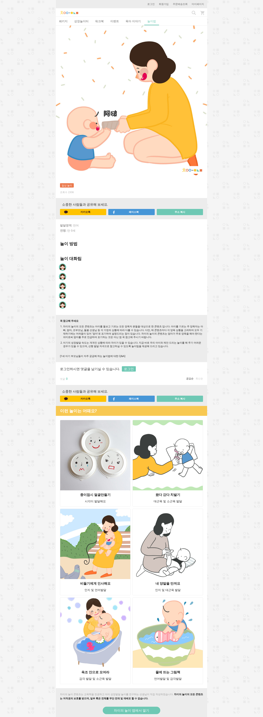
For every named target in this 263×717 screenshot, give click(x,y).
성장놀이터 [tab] (81, 21)
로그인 (151, 4)
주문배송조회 (180, 4)
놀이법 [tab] (151, 21)
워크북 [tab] (99, 21)
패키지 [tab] (63, 21)
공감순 (190, 378)
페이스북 (125, 212)
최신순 (199, 378)
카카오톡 (77, 212)
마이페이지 (198, 4)
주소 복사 (180, 212)
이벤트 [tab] (114, 21)
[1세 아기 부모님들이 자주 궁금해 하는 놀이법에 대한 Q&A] (92, 356)
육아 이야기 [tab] (133, 21)
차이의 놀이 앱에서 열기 (131, 710)
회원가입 (164, 4)
